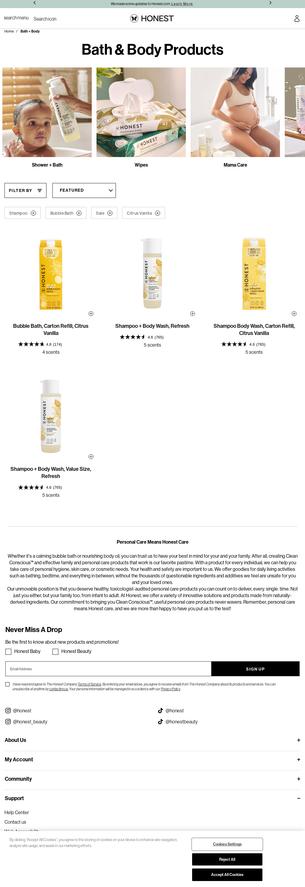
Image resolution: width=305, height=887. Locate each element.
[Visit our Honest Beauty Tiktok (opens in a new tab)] (229, 721)
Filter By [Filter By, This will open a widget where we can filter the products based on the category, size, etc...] (20, 190)
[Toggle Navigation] (16, 17)
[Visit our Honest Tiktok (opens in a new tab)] (229, 710)
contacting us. (59, 689)
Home (9, 31)
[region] (152, 859)
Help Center (16, 812)
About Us (15, 740)
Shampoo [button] (22, 213)
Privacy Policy (170, 689)
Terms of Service (89, 684)
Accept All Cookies (227, 874)
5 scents (152, 345)
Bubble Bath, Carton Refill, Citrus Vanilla (50, 329)
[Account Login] (297, 19)
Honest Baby (27, 651)
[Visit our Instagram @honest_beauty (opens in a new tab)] (76, 721)
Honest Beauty (76, 651)
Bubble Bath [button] (66, 213)
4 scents (51, 352)
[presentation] (51, 344)
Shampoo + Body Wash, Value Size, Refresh (50, 472)
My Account (19, 759)
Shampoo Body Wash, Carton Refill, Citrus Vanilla (254, 329)
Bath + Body (30, 31)
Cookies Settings (227, 844)
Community (18, 778)
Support (14, 798)
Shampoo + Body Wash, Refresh (152, 325)
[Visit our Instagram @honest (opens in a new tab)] (76, 710)
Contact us (15, 822)
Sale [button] (104, 213)
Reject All (227, 859)
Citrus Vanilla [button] (143, 213)
